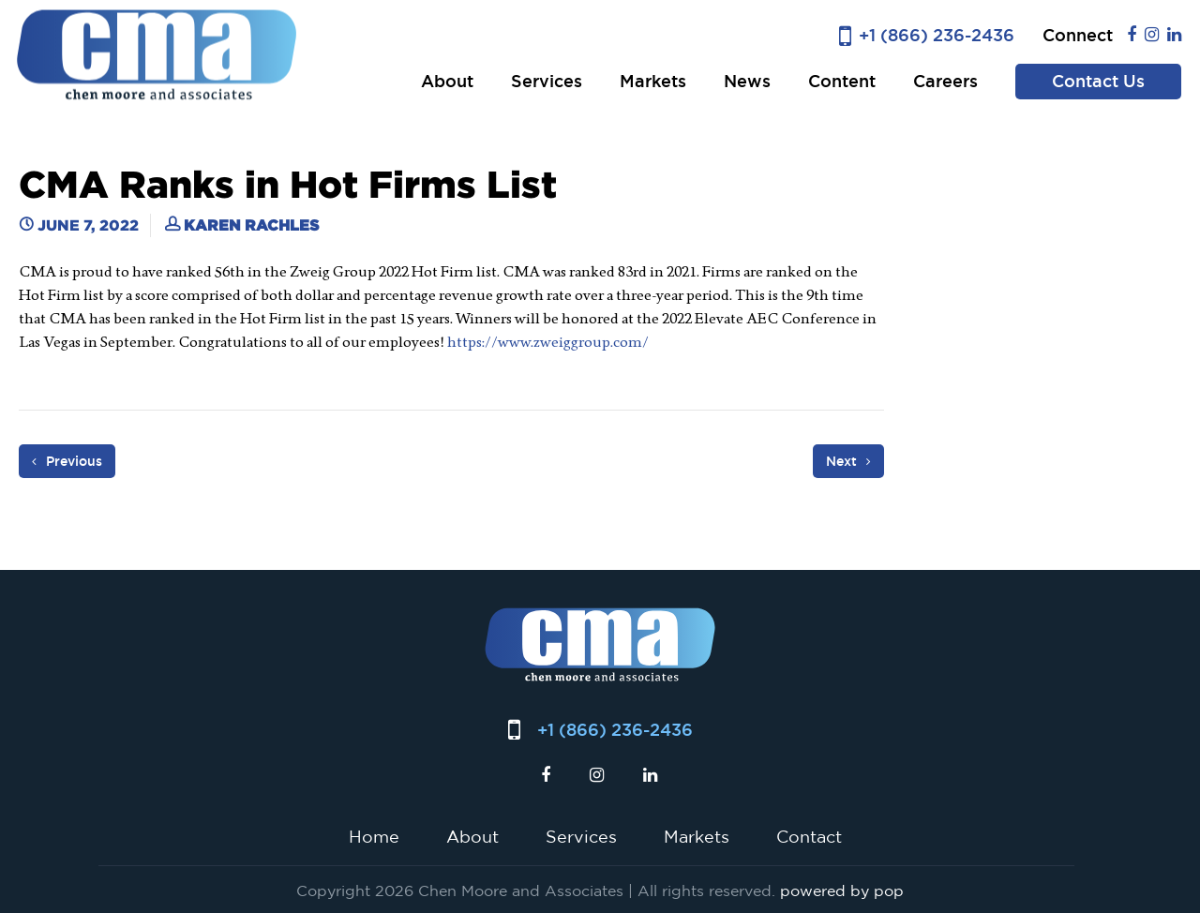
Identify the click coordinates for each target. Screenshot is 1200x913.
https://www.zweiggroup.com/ (548, 342)
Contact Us (1098, 81)
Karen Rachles (251, 225)
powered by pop (842, 890)
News (747, 81)
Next (848, 461)
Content (842, 81)
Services (546, 81)
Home (374, 836)
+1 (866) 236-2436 (936, 35)
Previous (67, 461)
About (447, 81)
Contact (809, 836)
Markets (653, 81)
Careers (945, 81)
